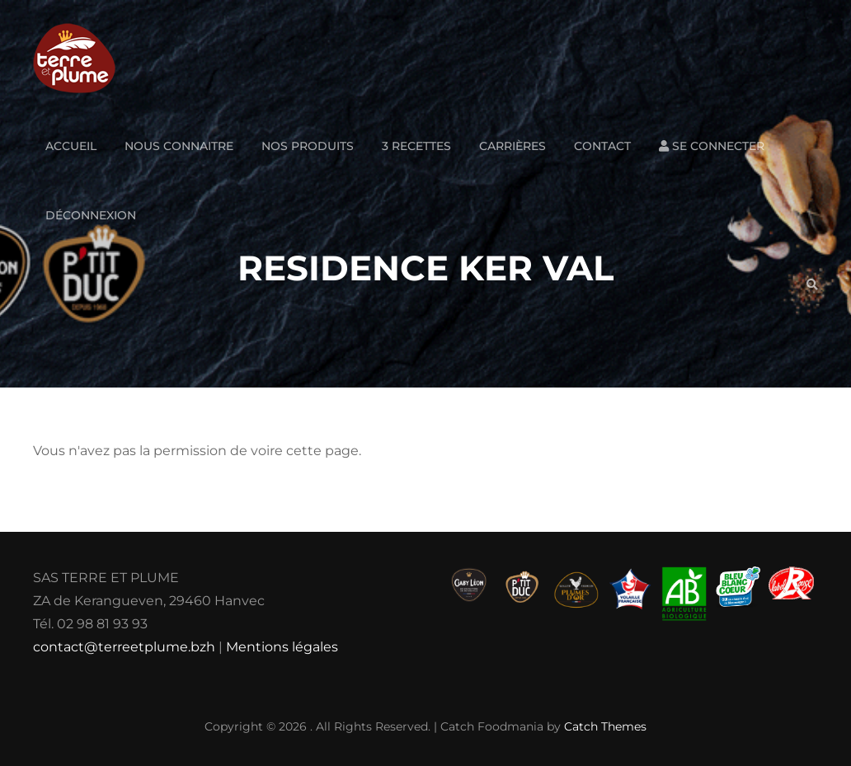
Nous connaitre (179, 146)
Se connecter (711, 146)
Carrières (512, 146)
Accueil (70, 146)
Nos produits (307, 146)
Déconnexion (90, 215)
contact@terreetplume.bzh (124, 647)
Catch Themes (605, 726)
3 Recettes (416, 146)
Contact (602, 146)
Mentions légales (282, 647)
